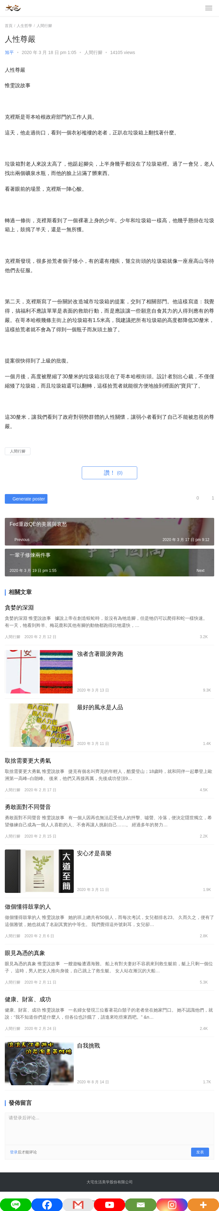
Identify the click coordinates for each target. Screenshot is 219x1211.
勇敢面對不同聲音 (29, 807)
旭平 (9, 52)
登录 (14, 1152)
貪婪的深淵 (19, 607)
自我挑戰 (88, 1045)
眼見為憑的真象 (25, 953)
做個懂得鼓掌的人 (28, 907)
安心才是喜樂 (94, 853)
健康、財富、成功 (28, 999)
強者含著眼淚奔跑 (100, 654)
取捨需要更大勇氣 (28, 760)
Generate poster (25, 499)
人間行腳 (93, 52)
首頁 (9, 25)
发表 (200, 1152)
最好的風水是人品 (100, 707)
